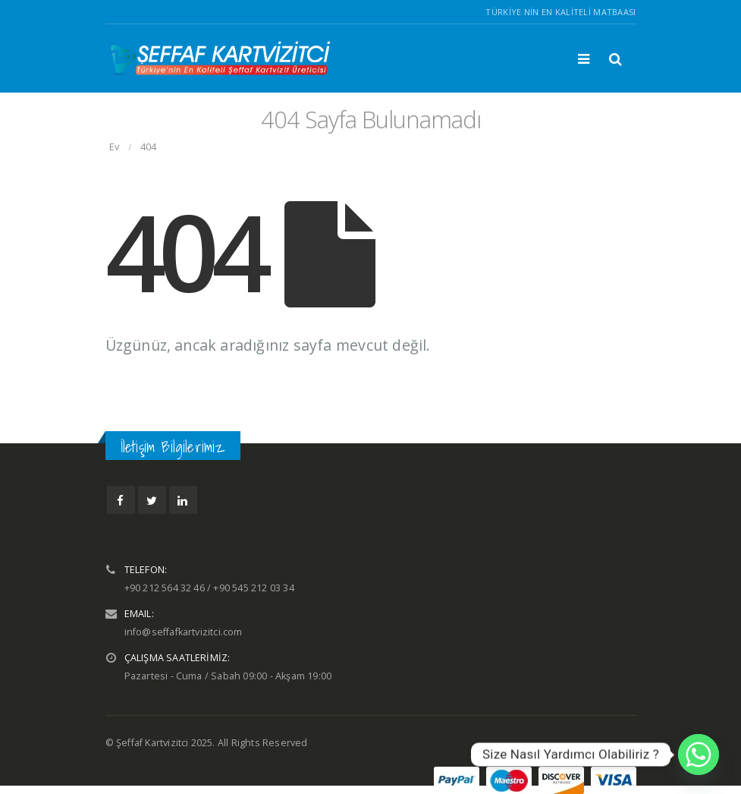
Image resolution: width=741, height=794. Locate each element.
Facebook (121, 500)
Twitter (152, 500)
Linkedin (183, 500)
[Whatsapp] (698, 754)
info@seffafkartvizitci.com (183, 631)
